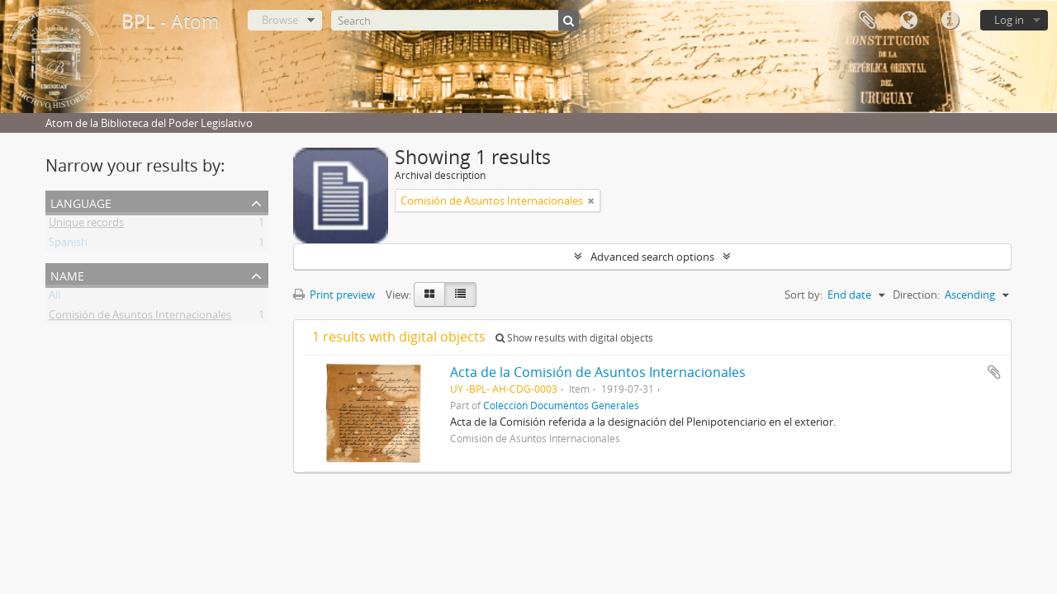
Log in (1009, 19)
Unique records (86, 225)
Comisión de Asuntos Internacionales (140, 317)
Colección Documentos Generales (561, 405)
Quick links (949, 20)
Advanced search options (652, 256)
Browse (280, 19)
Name (67, 274)
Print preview (334, 294)
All (54, 297)
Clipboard (867, 20)
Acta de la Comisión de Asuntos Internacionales (598, 372)
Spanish (68, 245)
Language (908, 20)
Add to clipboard (994, 372)
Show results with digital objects (574, 338)
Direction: (916, 294)
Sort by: (803, 294)
